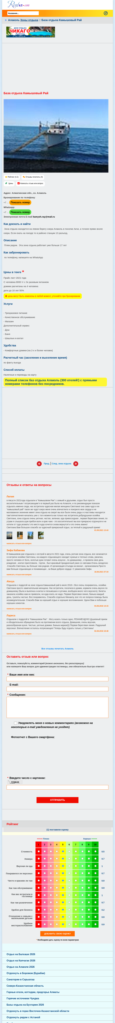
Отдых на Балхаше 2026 (21, 954)
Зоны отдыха (29, 20)
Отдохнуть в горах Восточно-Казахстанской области (38, 1011)
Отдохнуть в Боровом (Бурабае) (26, 973)
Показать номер (20, 202)
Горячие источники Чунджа (23, 998)
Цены (10, 183)
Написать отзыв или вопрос (31, 183)
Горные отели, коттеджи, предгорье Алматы (33, 992)
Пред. (47, 463)
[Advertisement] (57, 69)
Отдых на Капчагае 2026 (21, 960)
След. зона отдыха (61, 463)
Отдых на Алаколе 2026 (21, 967)
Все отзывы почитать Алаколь (57, 648)
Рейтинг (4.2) (13, 177)
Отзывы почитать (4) (34, 177)
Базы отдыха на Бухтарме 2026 (25, 1004)
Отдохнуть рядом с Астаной (23, 1017)
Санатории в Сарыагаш (21, 979)
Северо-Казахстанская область (25, 986)
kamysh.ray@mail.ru (44, 216)
